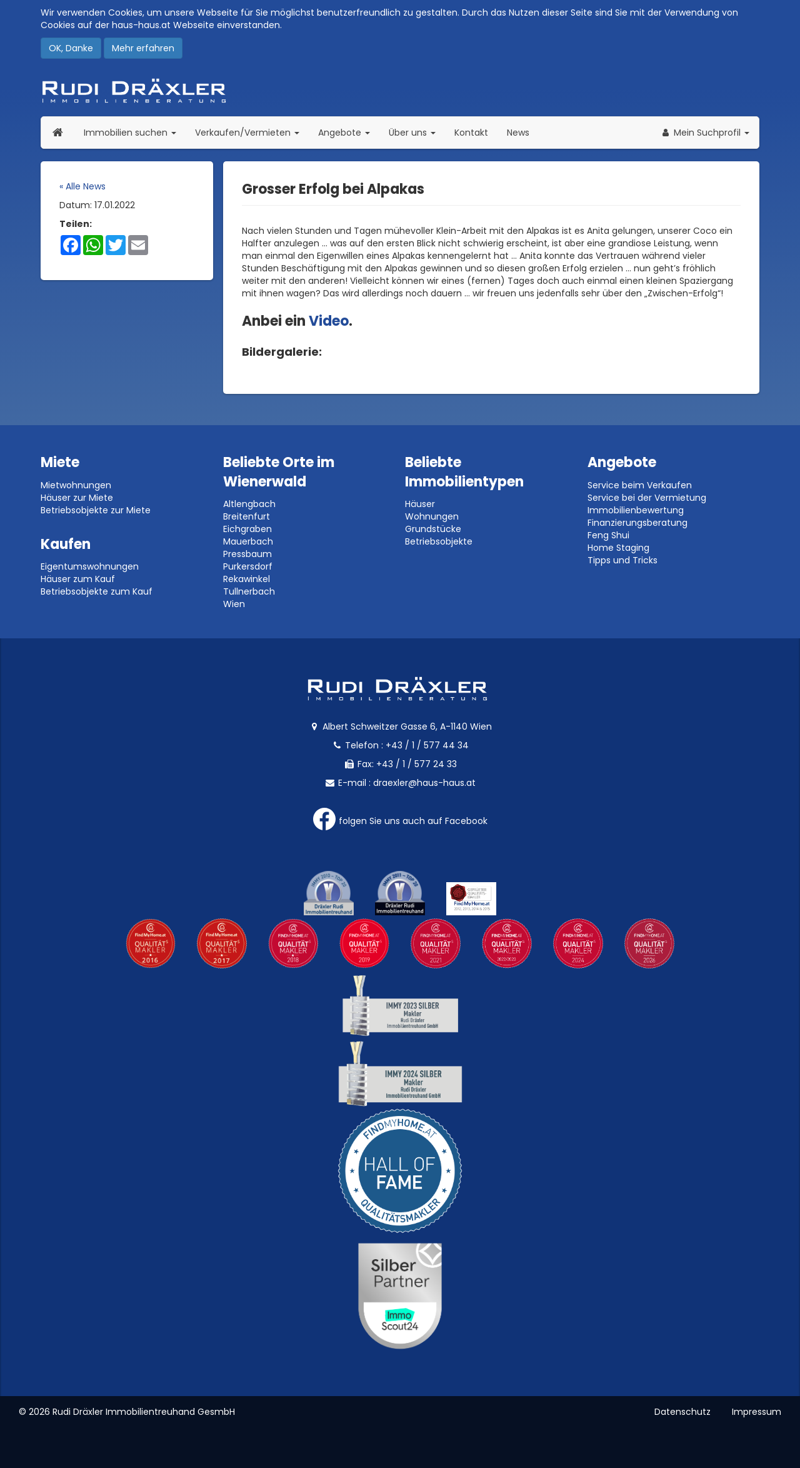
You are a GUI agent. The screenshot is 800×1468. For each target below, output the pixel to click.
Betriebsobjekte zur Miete (96, 510)
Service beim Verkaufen (640, 485)
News (518, 132)
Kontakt (471, 132)
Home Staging (618, 547)
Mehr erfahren (143, 48)
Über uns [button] (417, 132)
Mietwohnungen (76, 485)
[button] (705, 132)
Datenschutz (682, 1411)
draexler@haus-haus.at (424, 783)
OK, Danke (71, 48)
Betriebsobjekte (438, 541)
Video (329, 321)
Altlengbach (249, 504)
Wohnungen (432, 516)
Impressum (756, 1411)
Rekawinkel (246, 579)
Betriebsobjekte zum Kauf (96, 591)
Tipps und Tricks (623, 560)
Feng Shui (608, 535)
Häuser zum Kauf (78, 579)
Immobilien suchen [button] (135, 132)
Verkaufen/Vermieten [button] (252, 132)
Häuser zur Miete (77, 497)
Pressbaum (247, 554)
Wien (234, 604)
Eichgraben (247, 529)
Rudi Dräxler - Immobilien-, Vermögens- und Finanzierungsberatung (400, 91)
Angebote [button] (344, 132)
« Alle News (82, 186)
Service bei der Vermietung (647, 497)
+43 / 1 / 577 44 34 (427, 745)
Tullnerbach (249, 591)
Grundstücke (433, 529)
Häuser (420, 504)
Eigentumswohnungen (90, 566)
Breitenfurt (246, 516)
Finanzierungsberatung (638, 522)
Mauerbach (248, 541)
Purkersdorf (247, 566)
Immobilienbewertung (636, 510)
